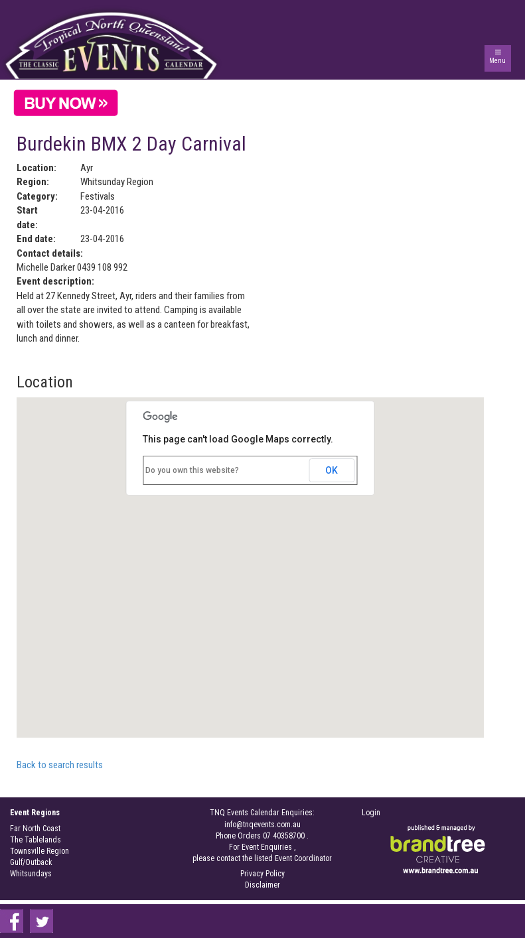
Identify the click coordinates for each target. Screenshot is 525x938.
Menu (497, 60)
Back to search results (60, 765)
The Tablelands (35, 839)
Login (371, 812)
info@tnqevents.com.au (262, 824)
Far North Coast (35, 828)
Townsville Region (39, 851)
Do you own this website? (192, 470)
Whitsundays (31, 873)
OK (331, 470)
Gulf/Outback (31, 862)
